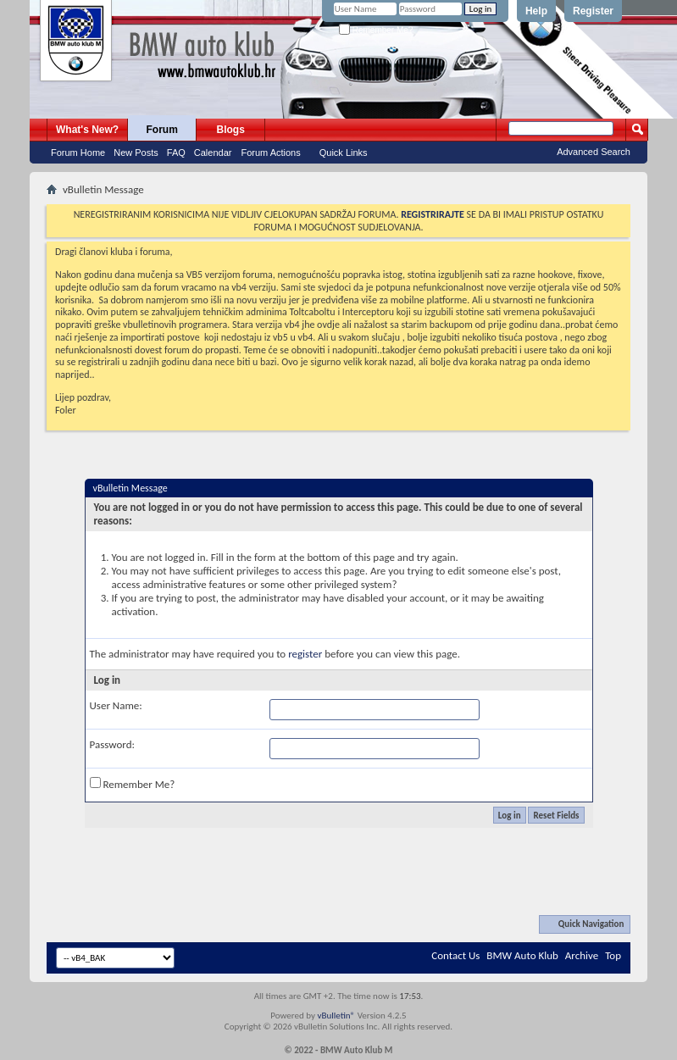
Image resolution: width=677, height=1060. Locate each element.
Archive (581, 955)
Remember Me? (376, 30)
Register (593, 11)
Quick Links (343, 152)
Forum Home (78, 152)
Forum (162, 130)
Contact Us (455, 955)
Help (536, 11)
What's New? (87, 130)
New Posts (136, 152)
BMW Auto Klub (522, 955)
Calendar (213, 152)
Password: (112, 744)
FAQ (176, 152)
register (305, 653)
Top (613, 955)
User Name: (116, 705)
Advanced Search (593, 152)
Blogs (231, 130)
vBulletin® (336, 1015)
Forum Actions (270, 152)
